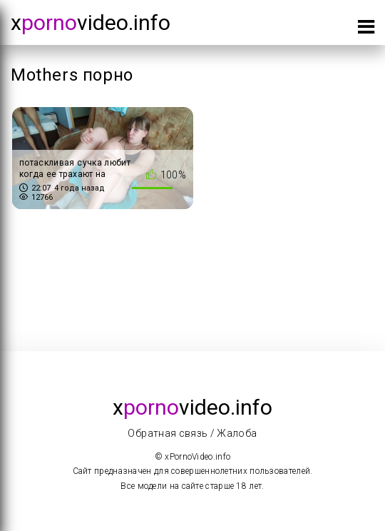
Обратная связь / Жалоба (192, 433)
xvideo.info (90, 22)
